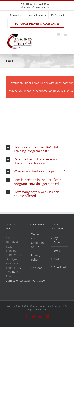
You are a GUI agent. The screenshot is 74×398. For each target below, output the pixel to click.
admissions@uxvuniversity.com (37, 7)
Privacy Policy (35, 257)
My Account (59, 240)
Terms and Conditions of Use (37, 240)
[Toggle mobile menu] (66, 34)
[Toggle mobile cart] (58, 34)
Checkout (60, 267)
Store (57, 250)
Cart (56, 259)
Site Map (37, 268)
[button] (37, 149)
